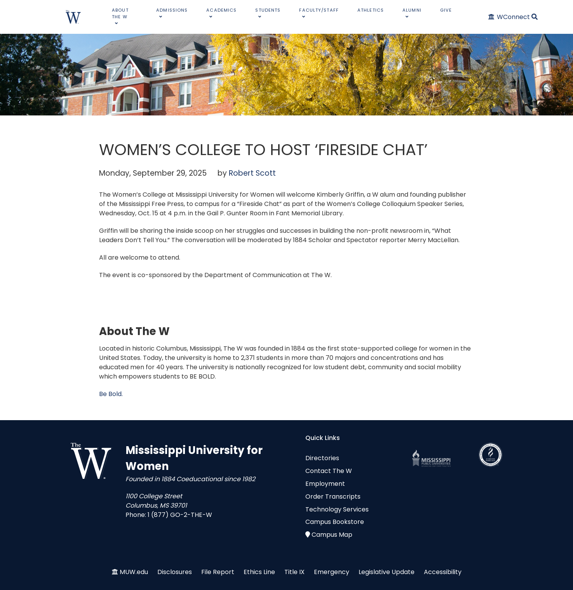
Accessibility (443, 571)
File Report (217, 571)
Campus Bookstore (334, 521)
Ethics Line (259, 571)
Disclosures (174, 571)
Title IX (294, 571)
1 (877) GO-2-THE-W (180, 514)
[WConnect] (509, 16)
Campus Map (332, 534)
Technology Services (337, 509)
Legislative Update (387, 571)
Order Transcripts (333, 496)
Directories (322, 458)
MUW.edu (134, 571)
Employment (325, 483)
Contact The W (328, 470)
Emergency (331, 571)
